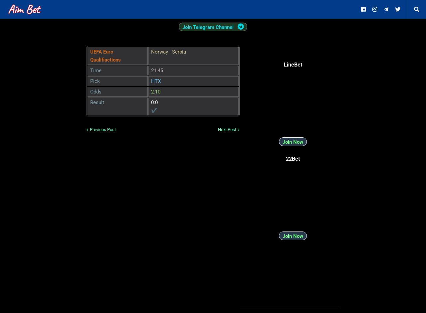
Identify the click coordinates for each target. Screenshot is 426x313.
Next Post (227, 129)
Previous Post (103, 129)
